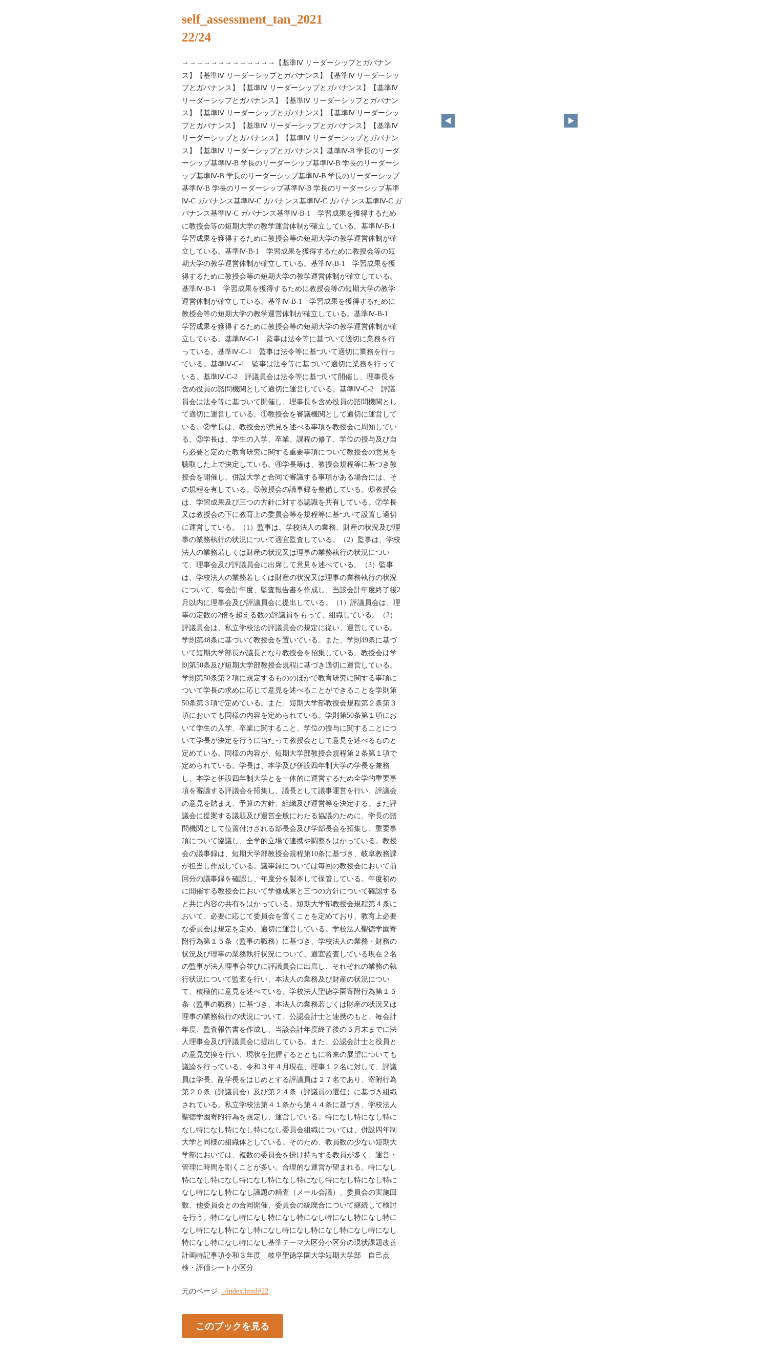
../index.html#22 (244, 1291)
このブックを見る (232, 1326)
